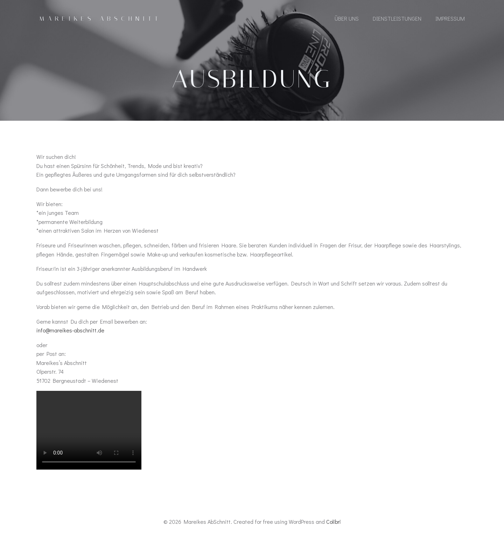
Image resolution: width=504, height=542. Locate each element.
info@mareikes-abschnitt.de (70, 330)
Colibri (333, 521)
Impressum (450, 18)
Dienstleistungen (397, 18)
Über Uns (347, 18)
